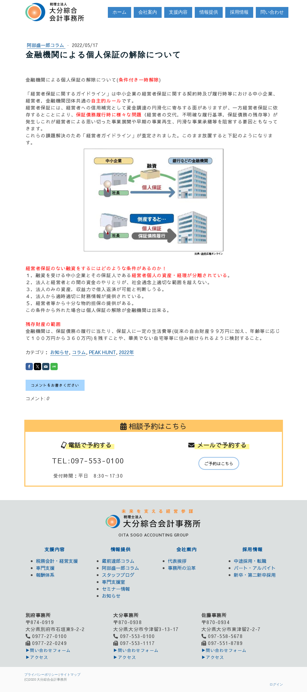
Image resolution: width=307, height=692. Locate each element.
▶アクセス (37, 657)
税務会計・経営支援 (57, 561)
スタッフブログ (118, 575)
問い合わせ (272, 12)
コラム (79, 352)
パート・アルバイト (255, 568)
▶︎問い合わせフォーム (48, 650)
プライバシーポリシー (41, 675)
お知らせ (59, 352)
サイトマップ (70, 675)
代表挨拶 (177, 561)
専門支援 (45, 568)
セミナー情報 (116, 589)
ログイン (276, 684)
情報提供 (208, 12)
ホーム (119, 12)
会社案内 (147, 12)
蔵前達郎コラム (118, 561)
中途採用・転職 (250, 561)
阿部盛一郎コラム (46, 45)
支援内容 (178, 12)
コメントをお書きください (55, 385)
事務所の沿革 (182, 568)
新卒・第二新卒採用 (255, 575)
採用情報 (239, 12)
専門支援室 (113, 582)
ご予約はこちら (218, 463)
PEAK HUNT (102, 352)
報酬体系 (45, 575)
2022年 (126, 352)
